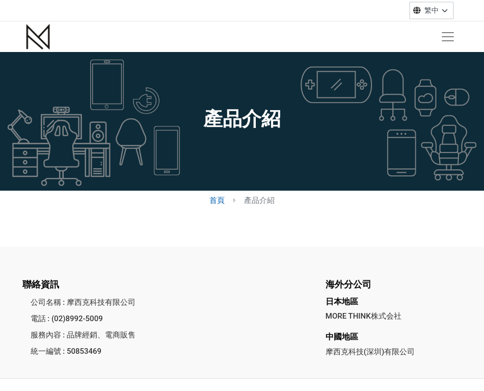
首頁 (217, 200)
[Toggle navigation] (448, 36)
